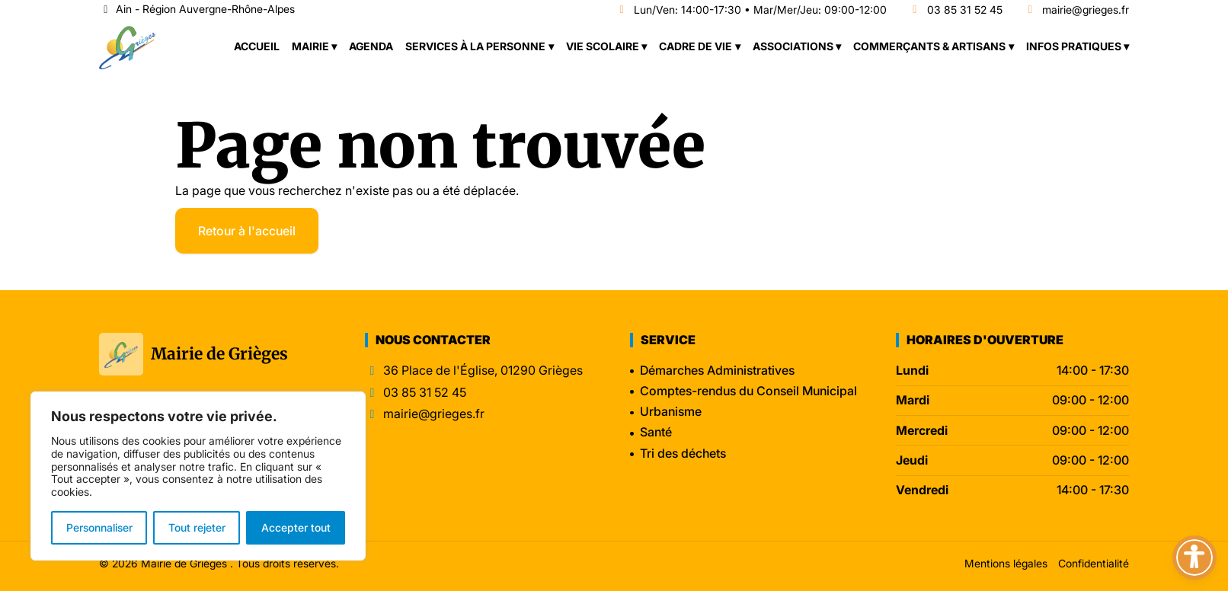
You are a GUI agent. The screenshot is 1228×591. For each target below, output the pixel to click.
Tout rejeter (196, 527)
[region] (198, 476)
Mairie (310, 46)
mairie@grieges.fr (1077, 10)
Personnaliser (99, 527)
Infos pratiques (1073, 46)
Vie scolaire (602, 46)
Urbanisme (671, 411)
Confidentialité (1093, 563)
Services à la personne (475, 46)
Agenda (371, 46)
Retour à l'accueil (247, 230)
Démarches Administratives (717, 370)
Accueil (257, 46)
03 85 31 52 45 (955, 10)
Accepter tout (296, 527)
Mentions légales (1005, 563)
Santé (656, 431)
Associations (793, 46)
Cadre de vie (695, 46)
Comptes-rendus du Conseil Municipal (748, 390)
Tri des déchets (683, 453)
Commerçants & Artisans (929, 46)
